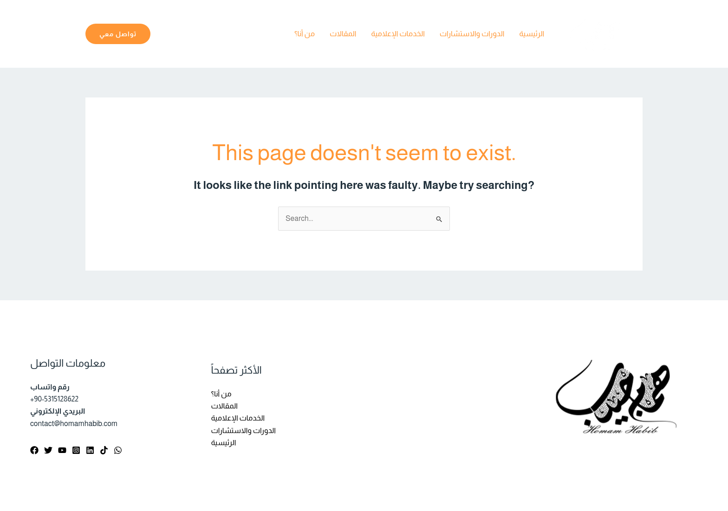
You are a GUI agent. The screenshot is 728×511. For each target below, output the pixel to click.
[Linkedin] (90, 450)
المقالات (343, 34)
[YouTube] (62, 450)
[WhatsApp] (118, 450)
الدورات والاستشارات (472, 34)
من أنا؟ (304, 34)
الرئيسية (531, 34)
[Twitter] (48, 450)
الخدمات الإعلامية (398, 34)
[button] (117, 34)
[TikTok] (104, 450)
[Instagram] (76, 450)
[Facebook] (34, 450)
